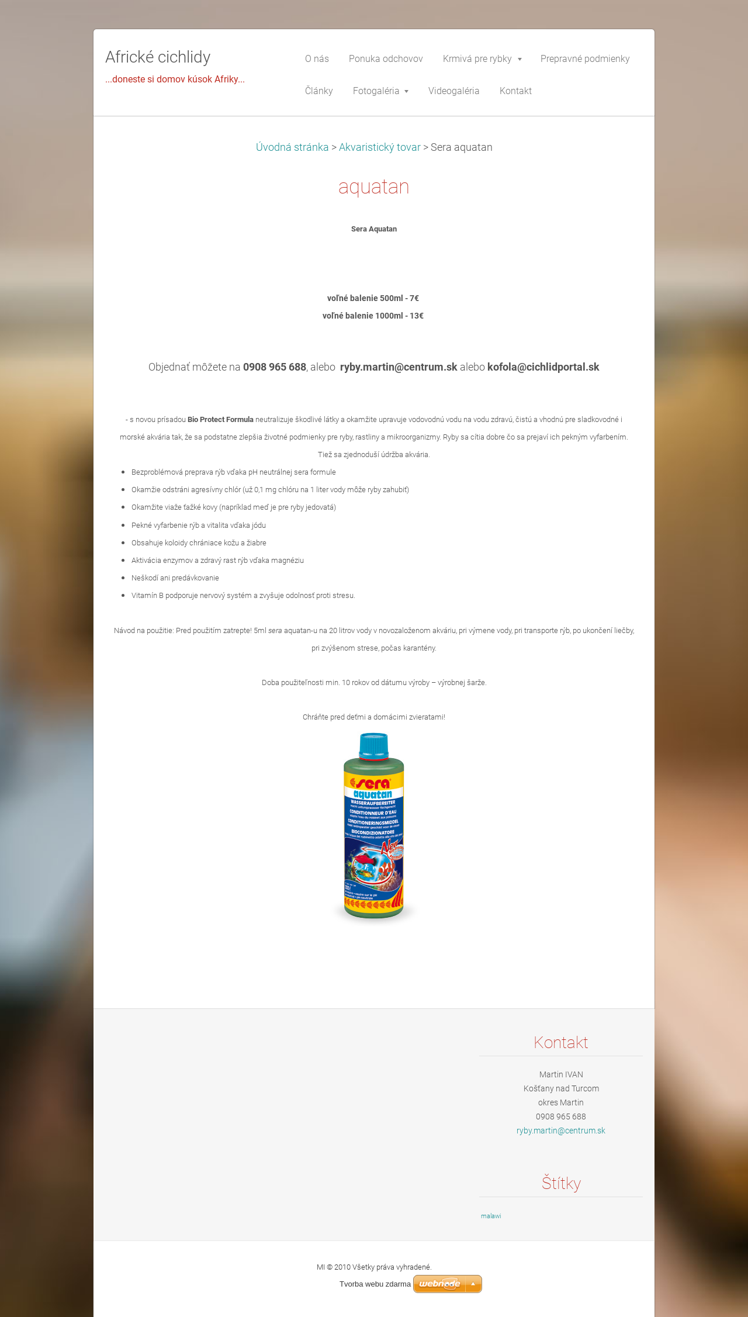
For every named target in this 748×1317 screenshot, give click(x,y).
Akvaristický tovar (380, 147)
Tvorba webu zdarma (375, 1284)
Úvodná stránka (292, 147)
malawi (491, 1216)
